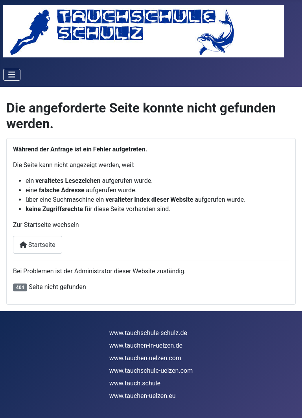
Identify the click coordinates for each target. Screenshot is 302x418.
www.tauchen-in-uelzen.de (145, 345)
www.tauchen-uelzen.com (145, 358)
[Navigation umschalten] (11, 75)
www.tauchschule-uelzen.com (151, 370)
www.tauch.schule (134, 383)
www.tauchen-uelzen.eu (142, 396)
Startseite (37, 245)
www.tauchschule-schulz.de (148, 333)
